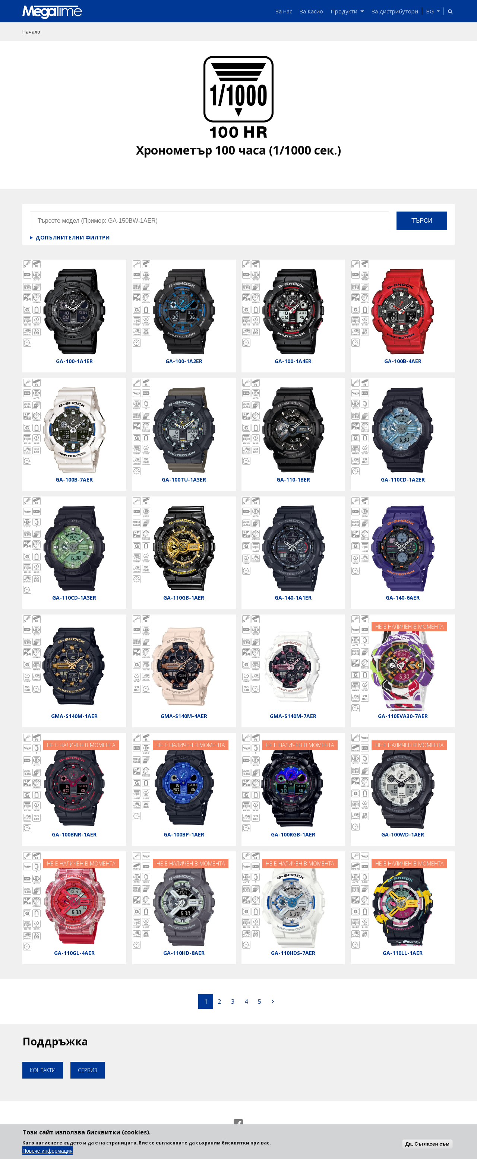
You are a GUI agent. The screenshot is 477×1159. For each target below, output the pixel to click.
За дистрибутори (395, 11)
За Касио (311, 11)
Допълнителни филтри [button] (72, 237)
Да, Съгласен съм (427, 1144)
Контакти (43, 1070)
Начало (31, 31)
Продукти (347, 11)
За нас (283, 11)
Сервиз (87, 1070)
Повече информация (47, 1151)
